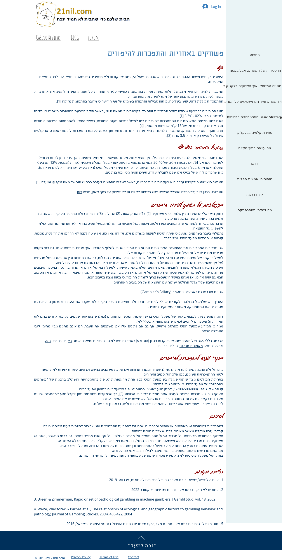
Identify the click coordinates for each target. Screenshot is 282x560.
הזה (48, 301)
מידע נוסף (165, 455)
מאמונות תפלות (191, 345)
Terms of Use (108, 557)
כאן (79, 192)
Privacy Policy (81, 557)
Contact (133, 557)
